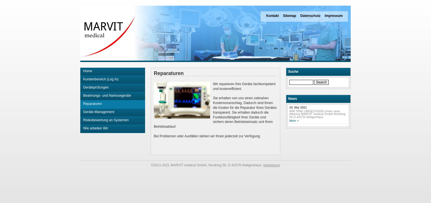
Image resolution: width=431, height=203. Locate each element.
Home (87, 71)
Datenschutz (310, 16)
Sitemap (289, 16)
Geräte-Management (98, 112)
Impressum (334, 16)
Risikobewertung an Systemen (106, 120)
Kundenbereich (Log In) (100, 79)
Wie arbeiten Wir (95, 128)
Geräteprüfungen (96, 87)
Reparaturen (92, 104)
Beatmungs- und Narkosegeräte (107, 96)
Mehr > (294, 120)
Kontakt (272, 16)
